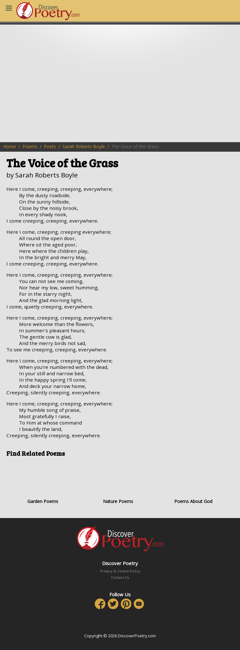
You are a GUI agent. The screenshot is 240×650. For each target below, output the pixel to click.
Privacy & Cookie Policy (120, 571)
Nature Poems (118, 482)
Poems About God (193, 482)
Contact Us (120, 577)
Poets (50, 146)
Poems (30, 146)
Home (9, 146)
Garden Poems (42, 482)
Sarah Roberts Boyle (84, 146)
